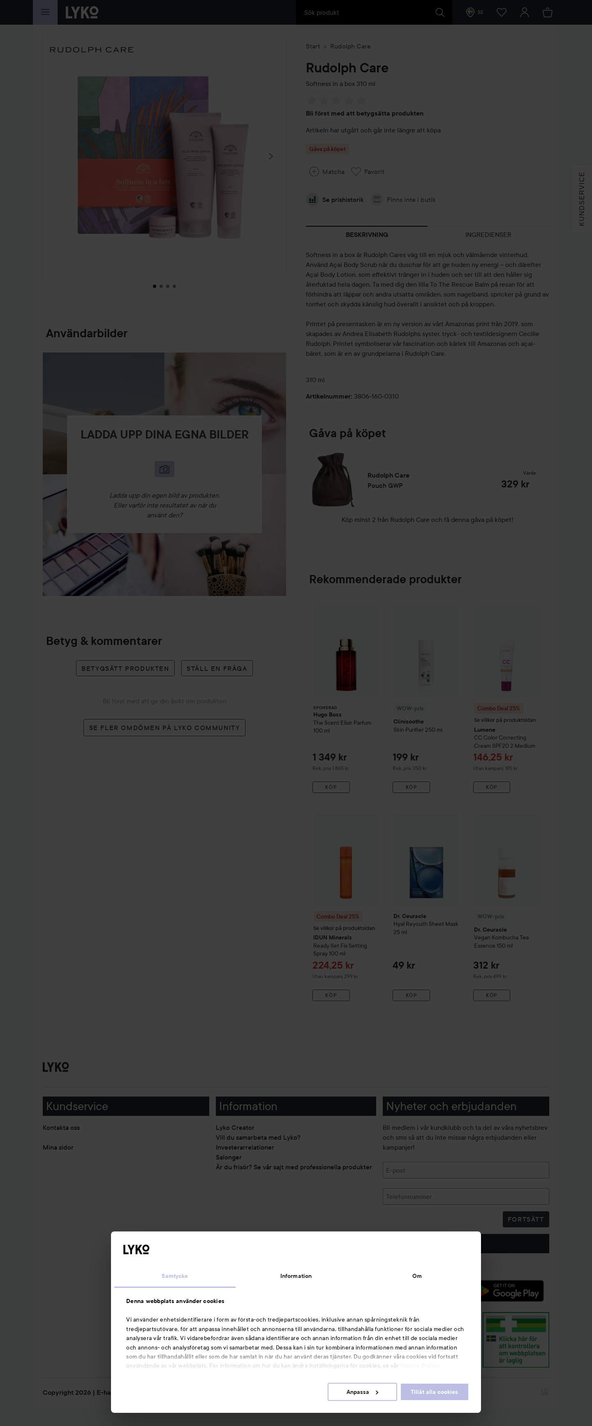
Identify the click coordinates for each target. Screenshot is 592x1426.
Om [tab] (417, 1276)
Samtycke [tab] (175, 1276)
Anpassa (362, 1392)
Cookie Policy (420, 1365)
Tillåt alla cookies (434, 1392)
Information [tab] (296, 1276)
